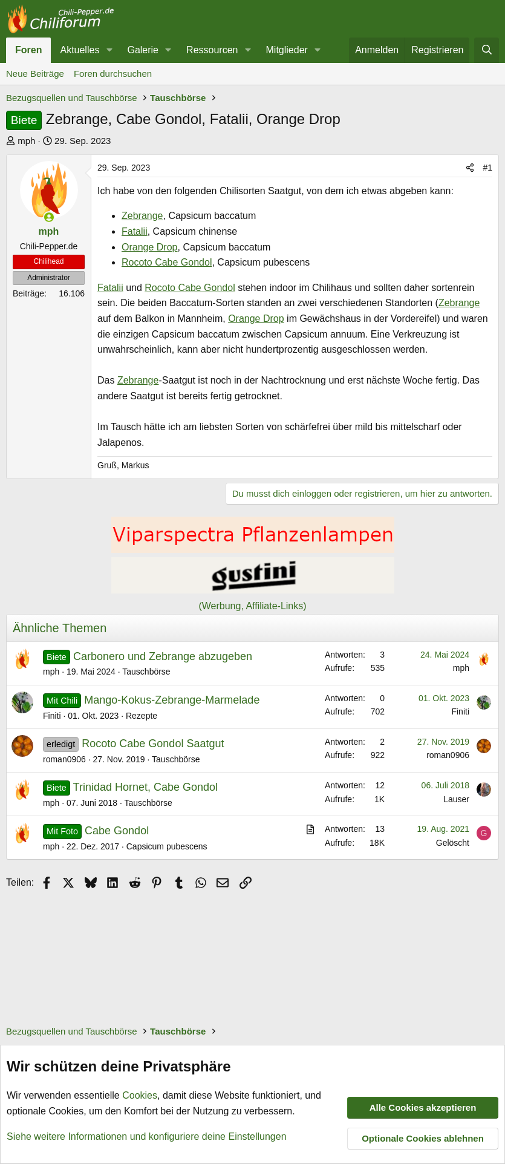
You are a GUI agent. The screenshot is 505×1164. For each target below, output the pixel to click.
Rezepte (141, 716)
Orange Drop (150, 247)
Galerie (142, 50)
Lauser (456, 799)
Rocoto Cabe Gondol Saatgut (153, 743)
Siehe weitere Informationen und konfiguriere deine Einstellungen (147, 1136)
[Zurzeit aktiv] (49, 217)
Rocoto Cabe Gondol (167, 262)
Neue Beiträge (35, 73)
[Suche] (486, 50)
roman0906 (64, 759)
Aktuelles (79, 50)
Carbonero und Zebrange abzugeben (162, 656)
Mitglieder (287, 50)
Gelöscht (452, 843)
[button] (109, 50)
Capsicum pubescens (166, 846)
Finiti (52, 716)
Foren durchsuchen (113, 73)
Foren (28, 50)
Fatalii (135, 231)
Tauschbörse (146, 671)
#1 (487, 167)
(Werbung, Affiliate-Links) (252, 606)
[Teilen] (469, 167)
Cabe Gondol (117, 831)
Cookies (139, 1095)
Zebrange (142, 216)
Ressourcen (212, 50)
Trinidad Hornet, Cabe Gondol (145, 787)
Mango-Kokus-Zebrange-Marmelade (171, 700)
